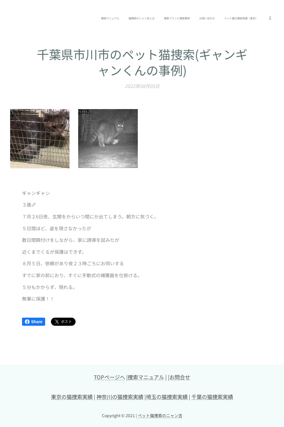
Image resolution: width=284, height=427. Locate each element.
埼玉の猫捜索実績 (167, 396)
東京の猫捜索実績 (72, 396)
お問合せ (179, 377)
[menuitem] (192, 19)
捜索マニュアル (146, 377)
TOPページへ (109, 377)
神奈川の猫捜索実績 (119, 396)
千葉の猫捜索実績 (212, 396)
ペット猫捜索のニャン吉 (160, 415)
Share (34, 321)
